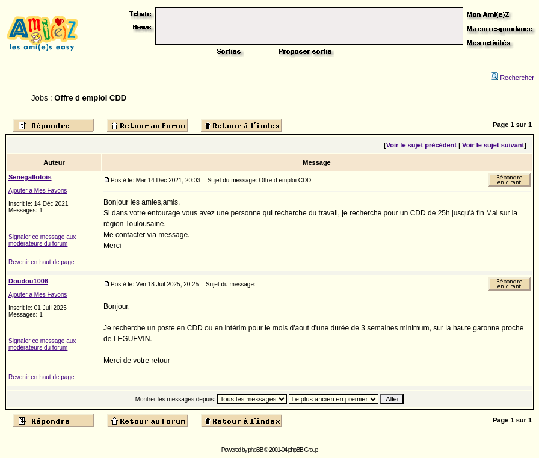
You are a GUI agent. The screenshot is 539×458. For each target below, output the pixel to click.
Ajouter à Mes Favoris (37, 190)
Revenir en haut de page (41, 262)
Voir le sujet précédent (421, 145)
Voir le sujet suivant (493, 145)
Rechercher (512, 77)
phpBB (255, 450)
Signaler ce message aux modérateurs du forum (42, 240)
